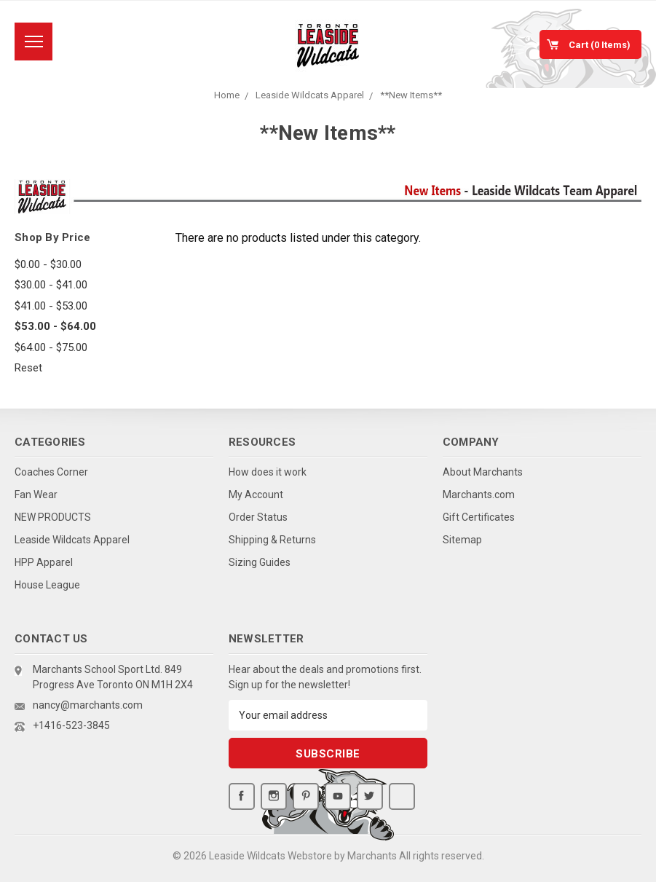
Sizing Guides (260, 562)
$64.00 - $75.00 (51, 347)
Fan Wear (36, 494)
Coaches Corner (51, 472)
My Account (256, 494)
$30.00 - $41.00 (51, 284)
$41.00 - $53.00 (51, 305)
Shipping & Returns (272, 540)
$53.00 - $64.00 (55, 326)
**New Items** (411, 95)
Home (227, 95)
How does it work (268, 472)
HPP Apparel (44, 562)
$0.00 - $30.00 (48, 264)
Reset (28, 367)
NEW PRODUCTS (53, 517)
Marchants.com (479, 494)
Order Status (258, 517)
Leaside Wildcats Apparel (310, 95)
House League (47, 585)
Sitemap (462, 540)
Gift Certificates (479, 517)
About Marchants (483, 472)
